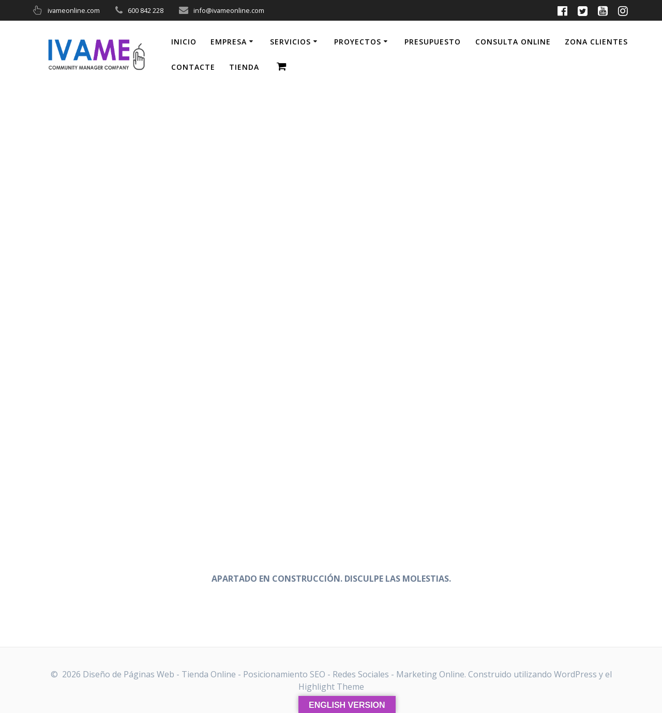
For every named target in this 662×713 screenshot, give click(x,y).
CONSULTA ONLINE (513, 42)
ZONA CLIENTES (596, 42)
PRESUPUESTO (432, 42)
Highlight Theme (331, 686)
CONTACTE (193, 67)
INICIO (184, 42)
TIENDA (244, 67)
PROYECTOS (357, 42)
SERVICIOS (290, 42)
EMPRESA (228, 42)
